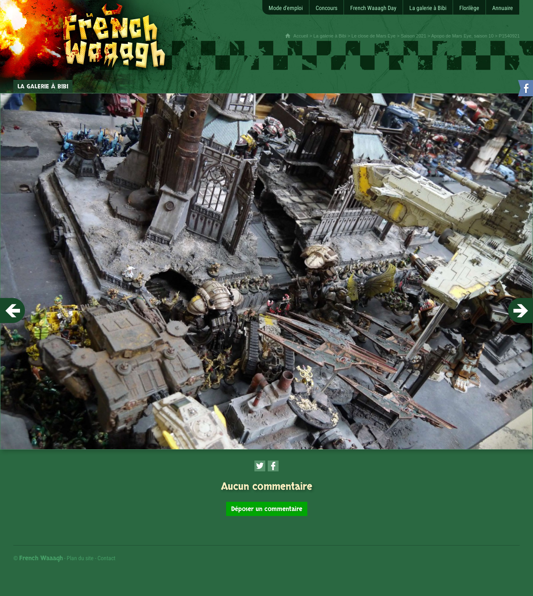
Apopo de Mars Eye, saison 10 (462, 35)
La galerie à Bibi (330, 35)
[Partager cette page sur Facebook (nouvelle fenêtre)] (273, 466)
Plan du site (80, 558)
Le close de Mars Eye (373, 35)
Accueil (301, 35)
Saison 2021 (413, 35)
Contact (106, 558)
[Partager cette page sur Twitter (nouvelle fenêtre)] (259, 466)
